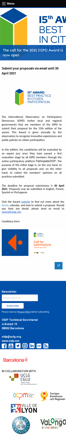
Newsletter (9, 291)
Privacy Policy (24, 312)
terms (5, 205)
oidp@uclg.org (11, 336)
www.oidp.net (10, 341)
